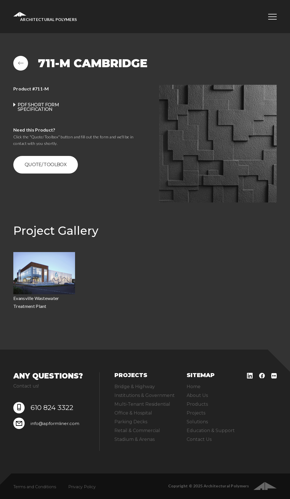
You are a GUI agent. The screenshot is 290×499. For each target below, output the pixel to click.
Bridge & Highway (134, 386)
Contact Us (199, 439)
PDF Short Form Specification (38, 107)
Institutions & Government (144, 395)
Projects (196, 413)
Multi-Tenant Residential (142, 404)
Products (197, 404)
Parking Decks (130, 421)
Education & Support (211, 430)
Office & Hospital (133, 413)
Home (194, 386)
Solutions (197, 421)
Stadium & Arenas (134, 439)
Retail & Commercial (137, 430)
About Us (197, 395)
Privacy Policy (82, 486)
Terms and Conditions (34, 486)
